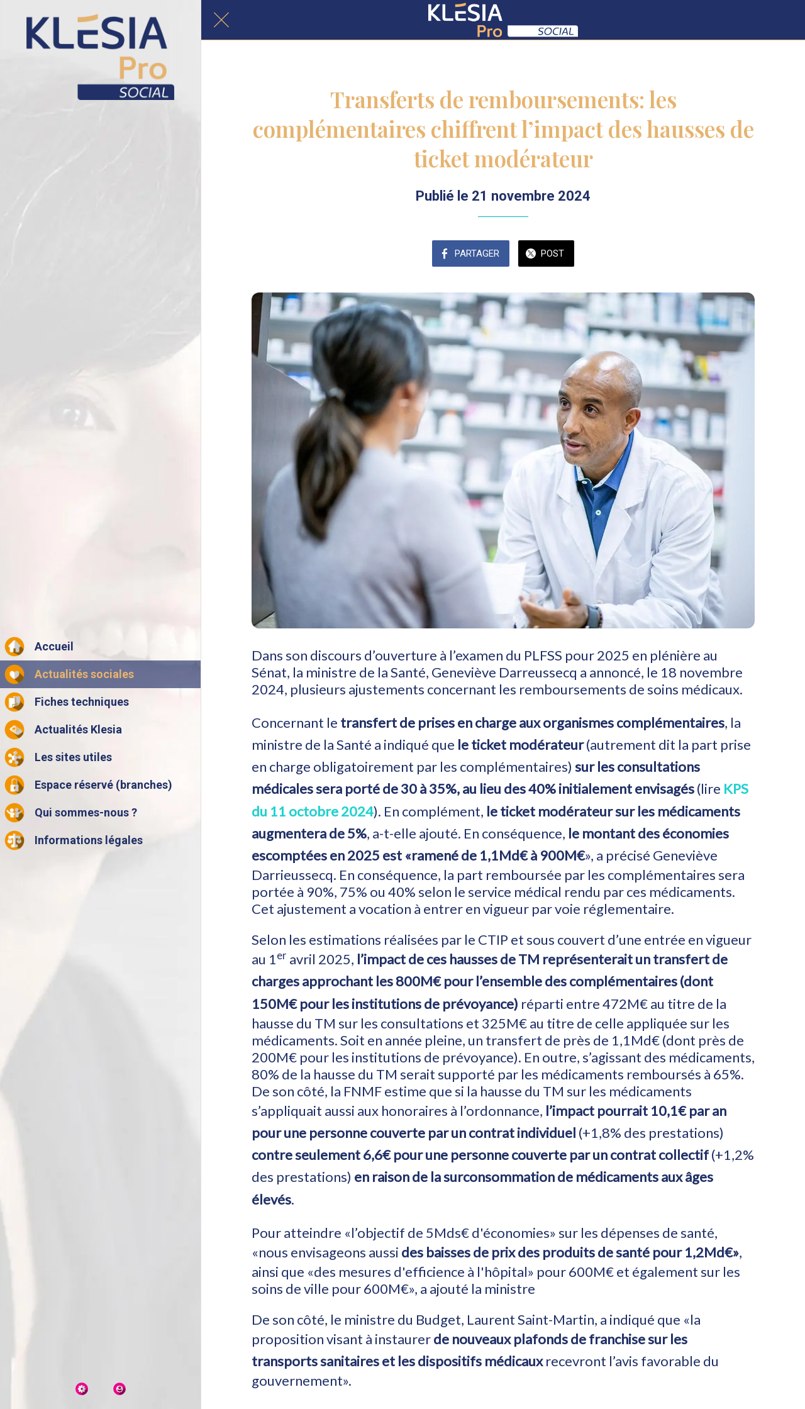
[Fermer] (221, 20)
